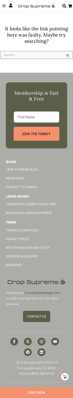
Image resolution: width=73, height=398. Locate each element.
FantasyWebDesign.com (42, 293)
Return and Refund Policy (27, 248)
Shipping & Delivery (22, 256)
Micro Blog (15, 178)
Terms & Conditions (22, 230)
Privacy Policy (17, 239)
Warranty (14, 265)
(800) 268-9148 (42, 373)
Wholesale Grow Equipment (29, 213)
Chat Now (36, 392)
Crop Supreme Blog (22, 169)
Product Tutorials (21, 187)
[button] (4, 6)
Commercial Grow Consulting (31, 204)
